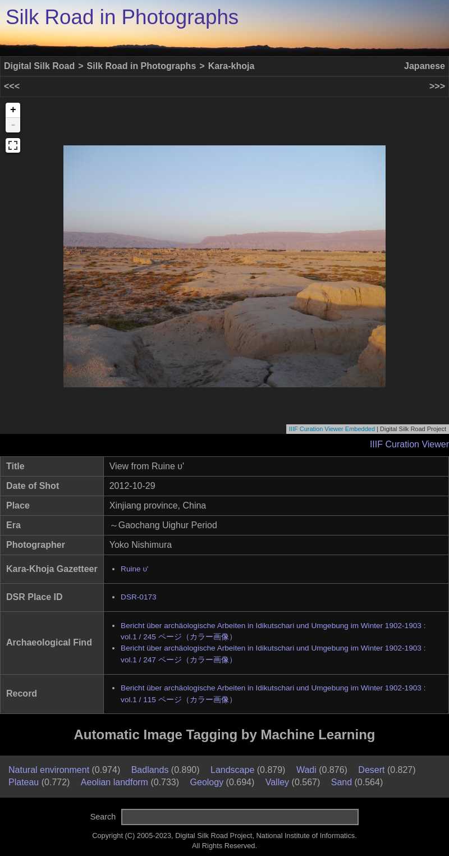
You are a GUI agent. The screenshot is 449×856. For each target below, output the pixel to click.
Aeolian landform (114, 782)
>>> (437, 86)
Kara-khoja (231, 66)
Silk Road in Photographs (122, 17)
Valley (277, 782)
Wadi (306, 770)
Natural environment (48, 770)
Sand (341, 782)
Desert (371, 770)
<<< (12, 86)
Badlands (150, 770)
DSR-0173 (138, 597)
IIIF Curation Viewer (409, 444)
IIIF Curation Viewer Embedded (332, 428)
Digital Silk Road (39, 66)
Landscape (232, 770)
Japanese (424, 66)
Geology (207, 782)
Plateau (23, 782)
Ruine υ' (134, 569)
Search (103, 816)
